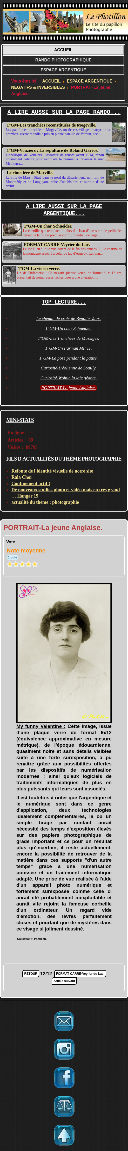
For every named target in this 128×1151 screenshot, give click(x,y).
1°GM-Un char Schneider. (48, 226)
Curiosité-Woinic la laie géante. (69, 376)
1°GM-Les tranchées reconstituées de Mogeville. (51, 125)
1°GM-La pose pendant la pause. (68, 357)
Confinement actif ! (30, 482)
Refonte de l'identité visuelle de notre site (52, 469)
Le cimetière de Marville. (30, 172)
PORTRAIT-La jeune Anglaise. (68, 386)
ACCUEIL (63, 50)
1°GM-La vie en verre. (39, 267)
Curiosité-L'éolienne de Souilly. (69, 366)
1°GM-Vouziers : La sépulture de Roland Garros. (52, 150)
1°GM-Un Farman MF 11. (68, 347)
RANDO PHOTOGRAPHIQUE (63, 60)
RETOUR (30, 972)
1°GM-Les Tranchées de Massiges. (68, 337)
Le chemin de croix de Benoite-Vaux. (68, 317)
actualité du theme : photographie (45, 501)
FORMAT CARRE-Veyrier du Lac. (57, 244)
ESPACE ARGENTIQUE (63, 70)
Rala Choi (21, 476)
